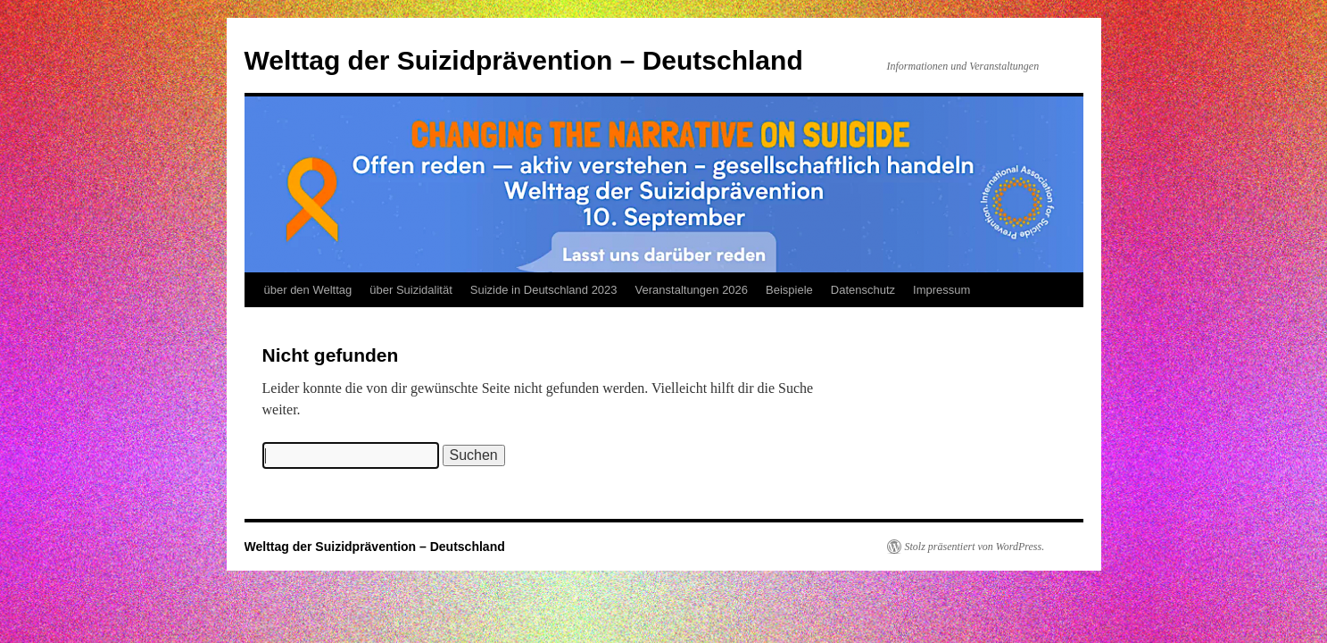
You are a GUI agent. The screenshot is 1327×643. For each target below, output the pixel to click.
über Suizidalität (410, 289)
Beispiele (789, 289)
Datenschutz (863, 289)
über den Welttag (308, 289)
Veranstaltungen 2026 (692, 289)
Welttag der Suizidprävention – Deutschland (524, 60)
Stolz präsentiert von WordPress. (975, 546)
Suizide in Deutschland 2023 (544, 289)
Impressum (941, 289)
